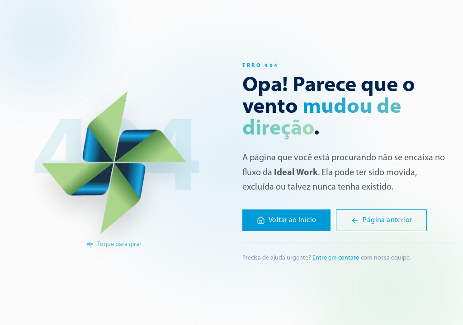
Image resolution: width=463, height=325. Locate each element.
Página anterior (381, 220)
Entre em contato (335, 258)
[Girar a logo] (114, 162)
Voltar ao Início (286, 220)
